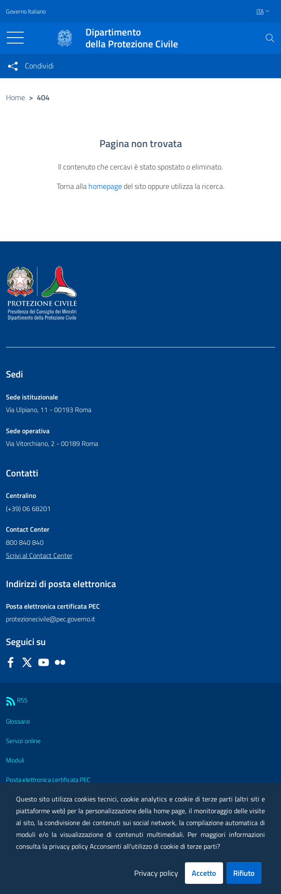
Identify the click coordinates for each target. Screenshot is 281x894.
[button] (270, 38)
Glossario (18, 721)
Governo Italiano (26, 11)
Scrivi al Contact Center (39, 555)
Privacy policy (156, 873)
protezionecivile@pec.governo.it (50, 619)
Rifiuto (244, 873)
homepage (105, 186)
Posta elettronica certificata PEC (48, 780)
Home (15, 97)
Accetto (204, 873)
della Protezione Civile (131, 38)
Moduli (15, 760)
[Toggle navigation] (15, 37)
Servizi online (23, 741)
